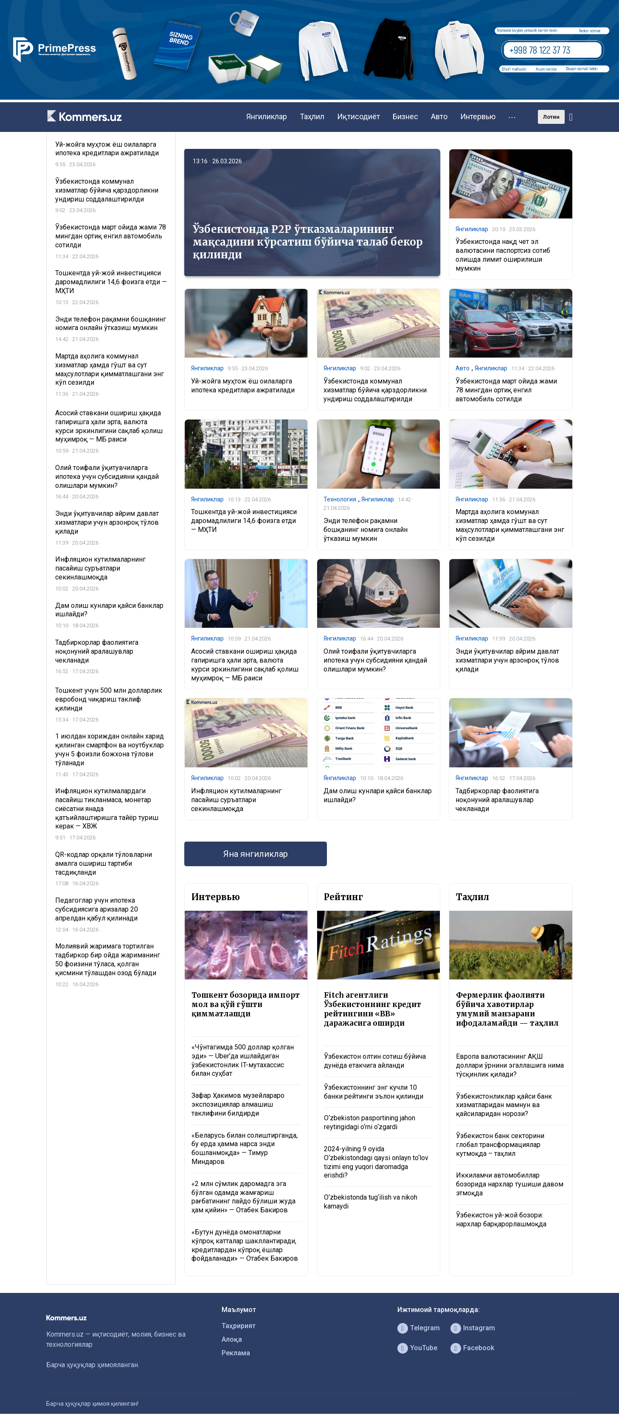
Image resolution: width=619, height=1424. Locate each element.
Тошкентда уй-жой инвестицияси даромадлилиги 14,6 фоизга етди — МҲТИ (244, 521)
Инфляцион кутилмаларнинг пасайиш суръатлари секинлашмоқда (236, 800)
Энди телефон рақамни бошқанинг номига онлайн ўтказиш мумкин (366, 530)
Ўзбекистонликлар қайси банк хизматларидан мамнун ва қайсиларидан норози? (504, 1105)
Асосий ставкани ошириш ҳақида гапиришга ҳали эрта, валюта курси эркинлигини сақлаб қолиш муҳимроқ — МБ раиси (244, 664)
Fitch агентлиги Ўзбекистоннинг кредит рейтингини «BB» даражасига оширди (372, 1009)
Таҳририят (239, 1326)
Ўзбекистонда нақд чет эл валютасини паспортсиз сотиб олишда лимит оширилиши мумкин (503, 255)
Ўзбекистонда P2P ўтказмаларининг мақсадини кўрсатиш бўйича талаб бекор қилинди (308, 242)
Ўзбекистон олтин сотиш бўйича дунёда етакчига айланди (375, 1060)
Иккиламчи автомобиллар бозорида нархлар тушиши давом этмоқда (509, 1184)
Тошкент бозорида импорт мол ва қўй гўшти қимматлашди (245, 1004)
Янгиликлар (266, 116)
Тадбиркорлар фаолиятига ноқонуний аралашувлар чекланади (497, 800)
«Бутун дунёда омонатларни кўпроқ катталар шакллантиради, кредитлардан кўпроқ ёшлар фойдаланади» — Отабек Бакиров (244, 1245)
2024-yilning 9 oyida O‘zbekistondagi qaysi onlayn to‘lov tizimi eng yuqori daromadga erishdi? (376, 1162)
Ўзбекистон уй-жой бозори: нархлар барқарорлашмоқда (501, 1219)
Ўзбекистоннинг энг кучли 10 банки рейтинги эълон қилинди (373, 1091)
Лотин (551, 117)
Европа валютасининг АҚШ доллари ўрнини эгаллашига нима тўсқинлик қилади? (510, 1065)
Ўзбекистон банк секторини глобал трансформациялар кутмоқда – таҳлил (500, 1145)
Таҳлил (312, 116)
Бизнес (405, 116)
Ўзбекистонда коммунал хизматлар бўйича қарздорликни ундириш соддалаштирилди (375, 390)
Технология (340, 499)
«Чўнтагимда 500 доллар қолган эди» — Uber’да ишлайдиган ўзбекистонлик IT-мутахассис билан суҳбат (242, 1060)
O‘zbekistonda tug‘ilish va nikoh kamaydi (370, 1201)
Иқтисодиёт (358, 116)
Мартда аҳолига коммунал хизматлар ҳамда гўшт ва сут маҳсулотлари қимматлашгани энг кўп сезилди (510, 525)
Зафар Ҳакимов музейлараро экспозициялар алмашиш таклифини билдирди (237, 1104)
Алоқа (232, 1339)
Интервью (477, 116)
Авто (439, 116)
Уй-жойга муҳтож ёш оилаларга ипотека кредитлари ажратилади (243, 385)
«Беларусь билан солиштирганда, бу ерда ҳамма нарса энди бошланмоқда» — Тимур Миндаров (244, 1148)
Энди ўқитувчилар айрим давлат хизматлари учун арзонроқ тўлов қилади (507, 660)
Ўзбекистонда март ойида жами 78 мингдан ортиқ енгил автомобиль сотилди (506, 390)
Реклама (236, 1353)
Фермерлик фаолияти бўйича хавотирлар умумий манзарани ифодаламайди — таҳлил (507, 1009)
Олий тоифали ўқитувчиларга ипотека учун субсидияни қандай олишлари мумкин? (375, 660)
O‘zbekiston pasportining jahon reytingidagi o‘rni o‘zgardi (369, 1122)
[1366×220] (309, 97)
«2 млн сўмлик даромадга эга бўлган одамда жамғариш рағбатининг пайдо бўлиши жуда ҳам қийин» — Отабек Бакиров (243, 1197)
